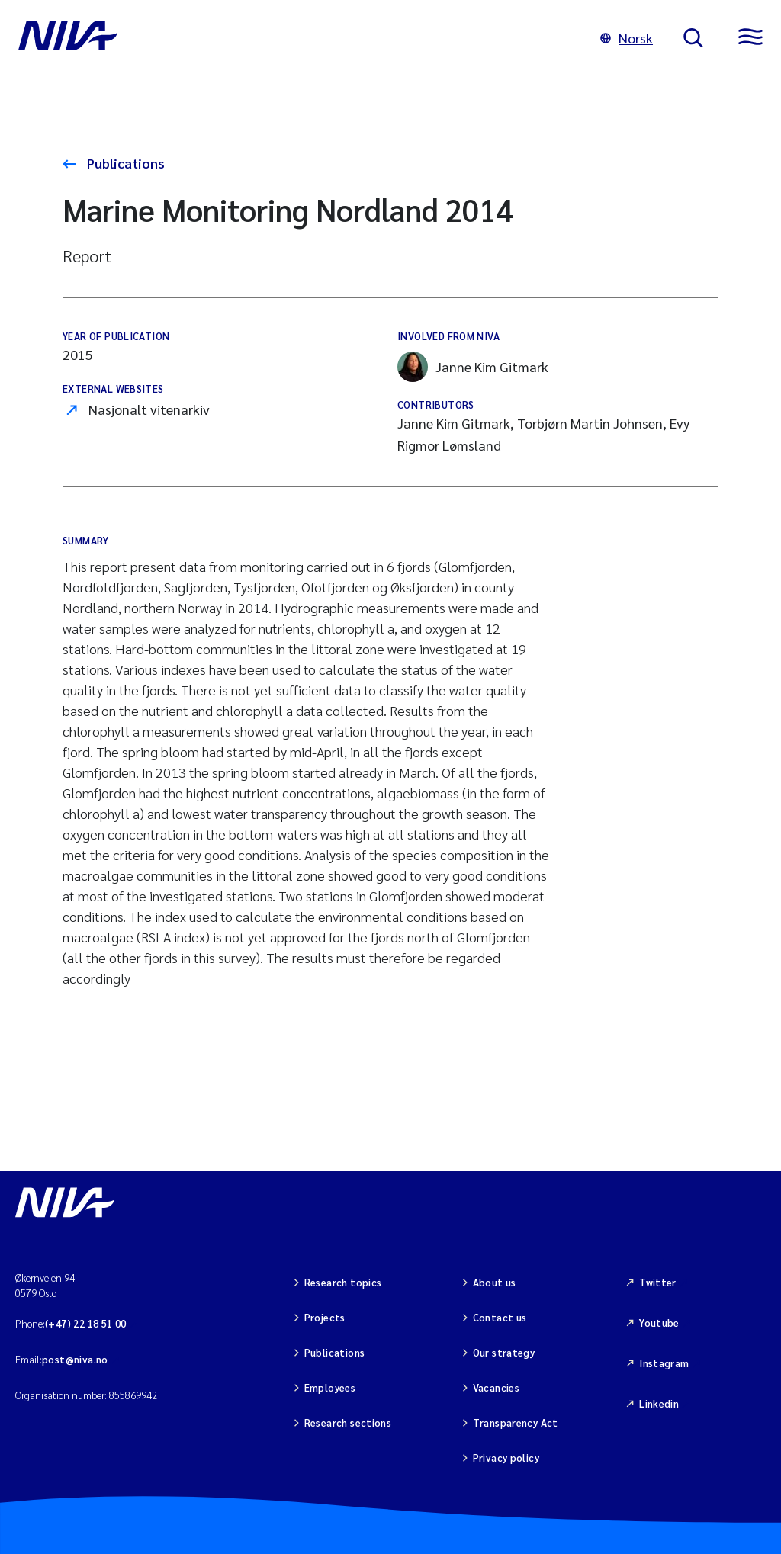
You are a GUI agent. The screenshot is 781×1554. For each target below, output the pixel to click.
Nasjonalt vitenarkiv (149, 409)
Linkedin (659, 1403)
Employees (330, 1387)
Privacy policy (506, 1457)
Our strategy (504, 1352)
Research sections (348, 1422)
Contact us (500, 1317)
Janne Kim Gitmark (472, 367)
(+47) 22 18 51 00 (86, 1323)
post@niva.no (75, 1359)
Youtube (659, 1322)
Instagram (664, 1363)
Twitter (658, 1282)
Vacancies (496, 1387)
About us (494, 1282)
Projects (325, 1317)
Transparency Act (515, 1422)
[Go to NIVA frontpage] (294, 38)
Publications (124, 163)
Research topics (343, 1282)
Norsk (626, 38)
